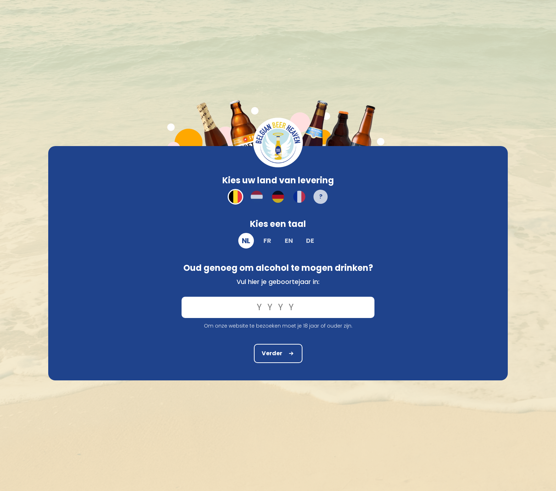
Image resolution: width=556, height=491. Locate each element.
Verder (278, 353)
